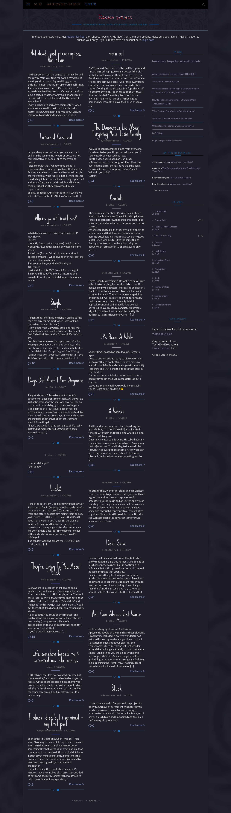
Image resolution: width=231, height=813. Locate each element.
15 (31, 636)
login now (147, 39)
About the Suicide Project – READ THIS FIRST (64, 4)
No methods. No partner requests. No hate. (176, 61)
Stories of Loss (162, 296)
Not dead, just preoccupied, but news (55, 56)
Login (154, 140)
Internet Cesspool (56, 136)
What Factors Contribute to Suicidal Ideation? (173, 111)
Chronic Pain (160, 211)
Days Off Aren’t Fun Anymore (55, 379)
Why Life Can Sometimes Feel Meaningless (172, 118)
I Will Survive (161, 251)
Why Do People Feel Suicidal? (166, 81)
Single (55, 302)
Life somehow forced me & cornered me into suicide (56, 656)
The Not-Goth (112, 273)
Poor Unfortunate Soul (180, 177)
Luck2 (55, 488)
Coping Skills (179, 220)
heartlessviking (50, 66)
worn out (116, 52)
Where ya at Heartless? (56, 217)
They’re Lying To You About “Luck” (56, 569)
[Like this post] (54, 125)
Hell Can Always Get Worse (116, 613)
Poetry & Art (161, 269)
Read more (76, 119)
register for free (75, 36)
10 (31, 363)
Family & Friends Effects (166, 226)
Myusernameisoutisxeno (50, 730)
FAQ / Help (38, 4)
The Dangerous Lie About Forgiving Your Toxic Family (116, 130)
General (158, 242)
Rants (157, 278)
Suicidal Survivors (163, 304)
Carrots (116, 197)
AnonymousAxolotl (112, 695)
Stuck (116, 688)
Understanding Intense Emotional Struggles (173, 125)
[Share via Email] (58, 125)
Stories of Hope (162, 286)
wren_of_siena (111, 60)
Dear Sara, (116, 542)
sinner (51, 455)
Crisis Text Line (160, 348)
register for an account (171, 140)
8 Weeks (116, 410)
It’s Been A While (116, 336)
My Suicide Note (162, 260)
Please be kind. (91, 4)
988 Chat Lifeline (162, 333)
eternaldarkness (111, 140)
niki (50, 667)
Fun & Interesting (179, 235)
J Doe (111, 205)
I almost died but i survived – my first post (56, 720)
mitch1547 (112, 343)
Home (28, 4)
